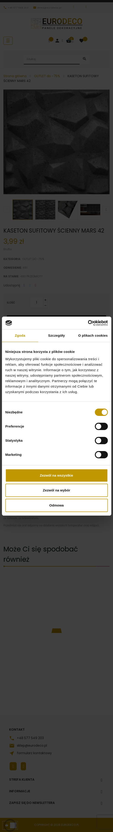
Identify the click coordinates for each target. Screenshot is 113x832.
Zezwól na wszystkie (56, 475)
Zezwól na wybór (56, 490)
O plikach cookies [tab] (93, 335)
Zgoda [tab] (20, 335)
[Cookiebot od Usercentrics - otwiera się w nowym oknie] (88, 323)
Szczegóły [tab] (56, 335)
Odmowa (56, 505)
